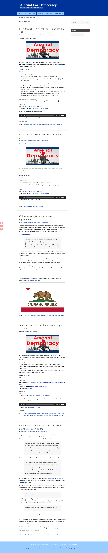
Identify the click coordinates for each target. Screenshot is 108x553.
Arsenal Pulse (45, 222)
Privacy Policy (63, 544)
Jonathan (21, 66)
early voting (46, 124)
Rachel (61, 64)
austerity (25, 413)
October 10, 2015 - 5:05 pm (34, 222)
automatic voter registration (30, 315)
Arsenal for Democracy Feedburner (34, 106)
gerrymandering (53, 124)
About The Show (54, 544)
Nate (55, 357)
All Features (38, 544)
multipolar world (32, 415)
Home (20, 17)
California (38, 315)
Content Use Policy (72, 544)
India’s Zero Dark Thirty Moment (37, 386)
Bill (58, 64)
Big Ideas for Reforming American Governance (34, 124)
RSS (26, 121)
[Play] (21, 115)
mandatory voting (60, 413)
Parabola (53, 551)
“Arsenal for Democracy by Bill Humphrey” (39, 108)
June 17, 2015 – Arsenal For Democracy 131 (42, 325)
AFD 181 (21, 71)
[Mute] (59, 115)
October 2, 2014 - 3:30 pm (34, 431)
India (55, 413)
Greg (56, 170)
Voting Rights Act (39, 206)
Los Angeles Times (24, 234)
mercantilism (26, 415)
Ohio (30, 534)
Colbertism (29, 388)
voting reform (60, 124)
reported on (40, 435)
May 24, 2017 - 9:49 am (33, 34)
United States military (53, 415)
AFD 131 (21, 377)
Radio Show (42, 34)
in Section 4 (57, 527)
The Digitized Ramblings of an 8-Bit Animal (45, 399)
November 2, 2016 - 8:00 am (34, 140)
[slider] (40, 115)
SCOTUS (46, 534)
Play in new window (29, 118)
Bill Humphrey (24, 34)
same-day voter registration (42, 415)
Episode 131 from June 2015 (32, 280)
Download (37, 118)
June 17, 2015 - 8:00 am (33, 328)
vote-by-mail (54, 315)
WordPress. (60, 551)
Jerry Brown (48, 315)
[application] (42, 115)
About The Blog (45, 544)
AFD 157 (21, 177)
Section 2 (52, 521)
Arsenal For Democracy (38, 5)
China (41, 413)
